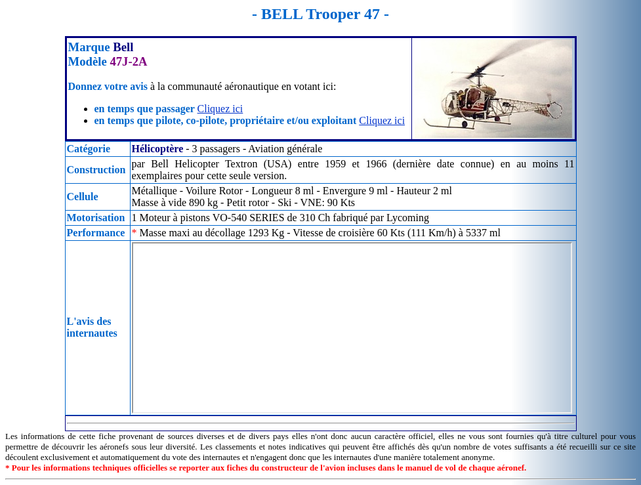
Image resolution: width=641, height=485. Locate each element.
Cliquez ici (220, 108)
